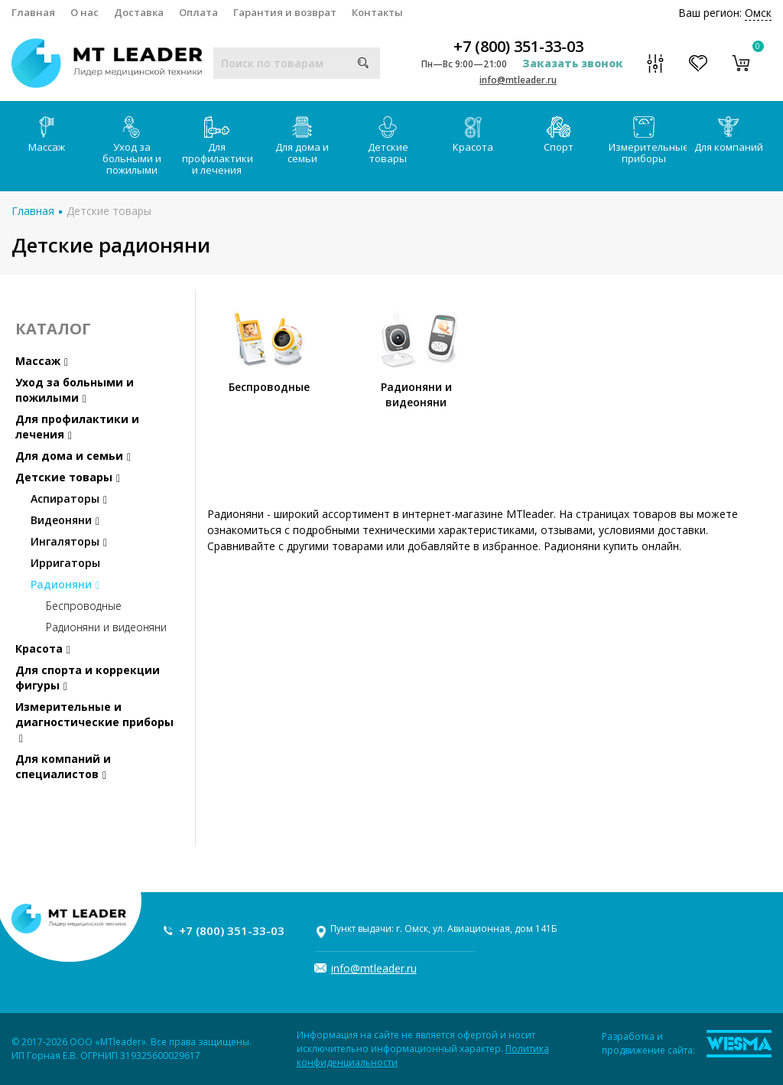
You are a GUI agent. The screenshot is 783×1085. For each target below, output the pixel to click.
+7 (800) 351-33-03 (518, 46)
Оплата (198, 12)
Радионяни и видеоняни (106, 627)
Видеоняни (65, 520)
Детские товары (388, 140)
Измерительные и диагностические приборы (94, 722)
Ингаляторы (69, 541)
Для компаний (728, 135)
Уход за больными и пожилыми (131, 146)
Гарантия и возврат (284, 12)
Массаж (46, 135)
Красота (473, 135)
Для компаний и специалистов (63, 766)
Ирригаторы (65, 563)
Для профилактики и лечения (217, 146)
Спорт (558, 135)
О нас (84, 12)
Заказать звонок (572, 63)
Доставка (139, 12)
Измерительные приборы (648, 140)
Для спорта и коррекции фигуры (87, 677)
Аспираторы (69, 498)
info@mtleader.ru (518, 79)
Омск (758, 12)
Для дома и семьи (302, 140)
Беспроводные (84, 605)
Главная (33, 12)
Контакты (377, 12)
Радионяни (65, 584)
